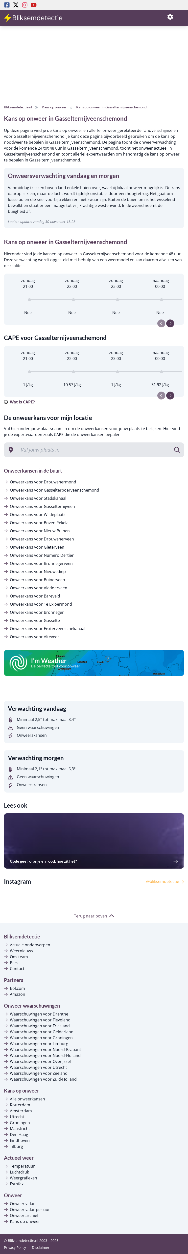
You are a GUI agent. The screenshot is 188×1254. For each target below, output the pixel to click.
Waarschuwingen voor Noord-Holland (42, 1055)
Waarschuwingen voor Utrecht (35, 1067)
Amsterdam (18, 1111)
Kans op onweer (22, 1221)
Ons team (16, 956)
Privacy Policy (15, 1247)
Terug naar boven (94, 916)
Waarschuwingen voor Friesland (37, 1026)
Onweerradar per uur (27, 1209)
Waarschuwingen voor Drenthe (36, 1014)
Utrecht (14, 1116)
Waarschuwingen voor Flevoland (37, 1020)
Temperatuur (19, 1166)
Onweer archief (21, 1215)
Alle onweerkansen (24, 1099)
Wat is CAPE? (19, 402)
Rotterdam (17, 1105)
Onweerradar (19, 1203)
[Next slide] (170, 323)
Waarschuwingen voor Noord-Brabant (42, 1049)
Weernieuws (18, 951)
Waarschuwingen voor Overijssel (37, 1061)
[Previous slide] (161, 323)
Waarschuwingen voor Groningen (38, 1037)
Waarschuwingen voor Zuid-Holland (40, 1079)
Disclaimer (40, 1247)
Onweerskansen (27, 735)
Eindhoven (17, 1140)
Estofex (14, 1184)
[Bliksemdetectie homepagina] (33, 18)
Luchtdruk (16, 1172)
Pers (11, 962)
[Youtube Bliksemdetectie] (34, 5)
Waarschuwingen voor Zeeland (36, 1073)
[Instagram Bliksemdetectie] (25, 5)
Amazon (14, 994)
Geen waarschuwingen (33, 727)
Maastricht (17, 1128)
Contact (14, 968)
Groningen (17, 1122)
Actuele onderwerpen (27, 945)
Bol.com (14, 988)
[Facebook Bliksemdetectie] (7, 5)
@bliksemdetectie (165, 881)
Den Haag (16, 1134)
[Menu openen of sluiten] (180, 20)
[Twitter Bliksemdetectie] (16, 5)
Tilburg (13, 1146)
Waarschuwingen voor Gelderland (38, 1032)
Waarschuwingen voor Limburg (36, 1043)
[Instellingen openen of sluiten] (170, 18)
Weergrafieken (20, 1178)
